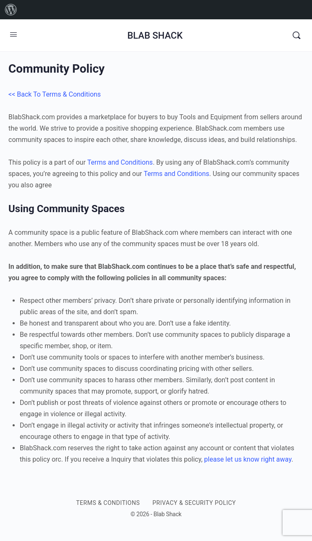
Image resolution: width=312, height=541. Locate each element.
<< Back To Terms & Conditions (54, 94)
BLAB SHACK (155, 35)
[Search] (296, 35)
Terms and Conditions (120, 162)
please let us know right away (247, 459)
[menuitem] (11, 9)
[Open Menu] (13, 34)
